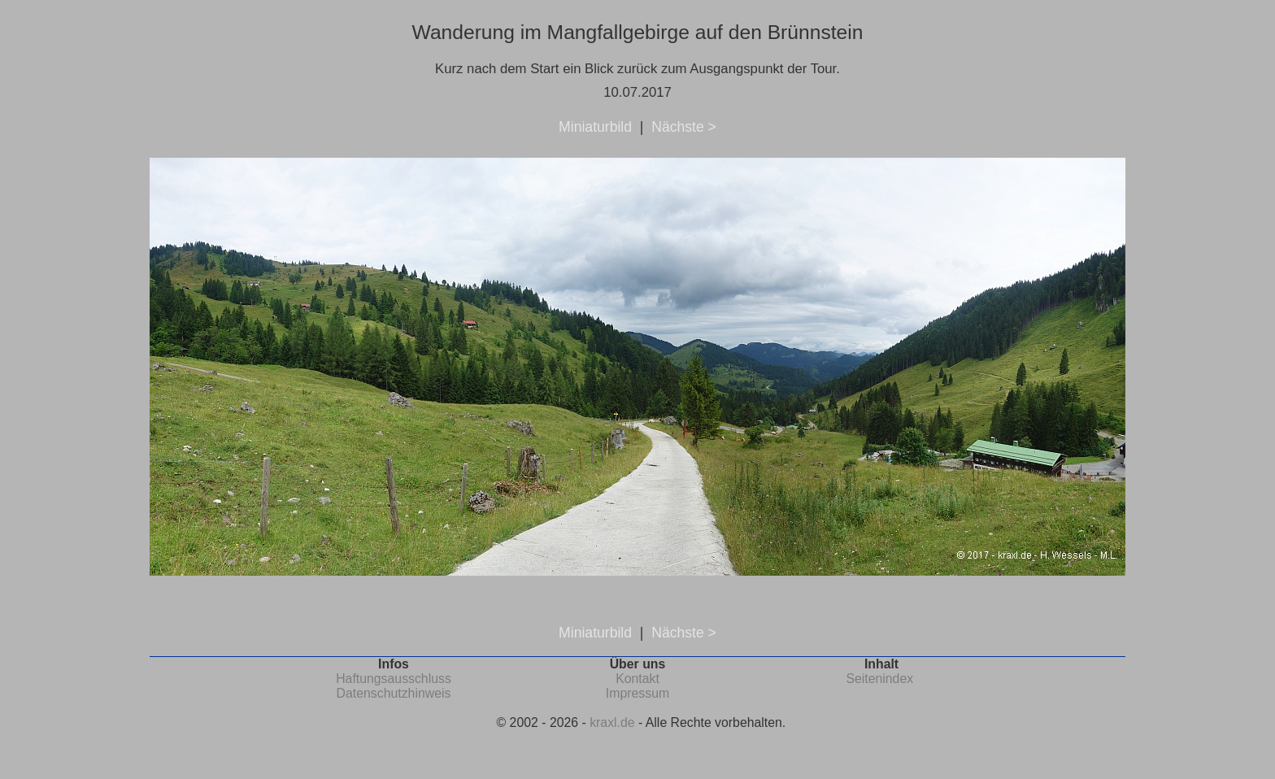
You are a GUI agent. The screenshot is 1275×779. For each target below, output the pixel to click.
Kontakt (637, 678)
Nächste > (683, 127)
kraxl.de (612, 722)
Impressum (637, 693)
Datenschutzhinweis (394, 693)
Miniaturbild (595, 127)
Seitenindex (879, 678)
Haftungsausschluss (393, 678)
